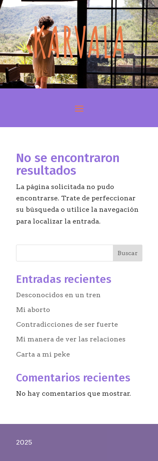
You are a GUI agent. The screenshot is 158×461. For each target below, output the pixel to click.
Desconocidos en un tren (58, 295)
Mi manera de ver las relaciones (71, 339)
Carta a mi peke (43, 354)
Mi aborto (33, 310)
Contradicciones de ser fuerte (67, 324)
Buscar (128, 253)
